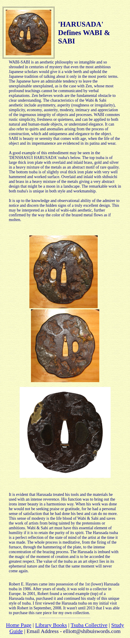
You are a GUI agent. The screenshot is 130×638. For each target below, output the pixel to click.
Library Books (51, 625)
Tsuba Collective (89, 625)
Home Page (18, 625)
